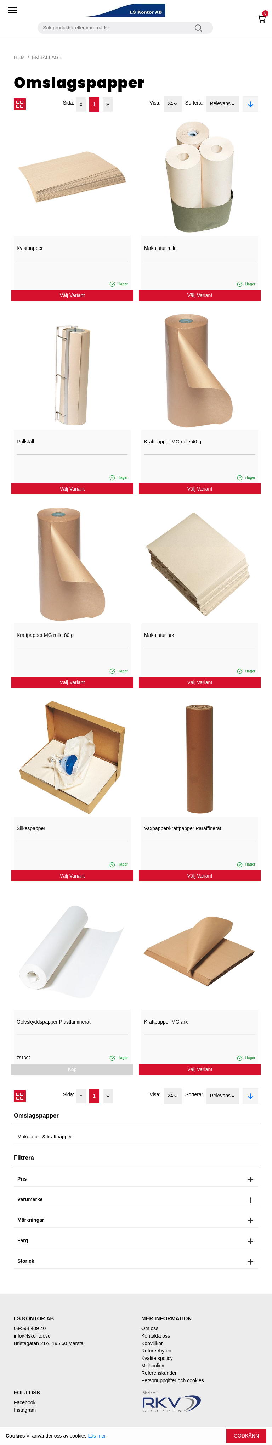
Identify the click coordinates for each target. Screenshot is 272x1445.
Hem (19, 57)
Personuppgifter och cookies (172, 1380)
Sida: (68, 103)
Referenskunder (159, 1373)
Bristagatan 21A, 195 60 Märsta (49, 1343)
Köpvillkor (152, 1343)
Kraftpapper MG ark (166, 1022)
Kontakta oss (155, 1336)
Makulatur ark (159, 635)
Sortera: (194, 103)
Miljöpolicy (152, 1365)
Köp (72, 1069)
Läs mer (97, 1436)
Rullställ (25, 441)
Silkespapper (31, 828)
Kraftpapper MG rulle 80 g (45, 635)
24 (173, 104)
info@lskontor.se (32, 1336)
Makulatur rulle (160, 248)
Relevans (223, 104)
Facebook (24, 1402)
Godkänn (246, 1436)
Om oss (149, 1328)
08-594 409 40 (30, 1328)
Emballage (47, 57)
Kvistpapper (30, 248)
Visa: (154, 103)
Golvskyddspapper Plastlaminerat (54, 1022)
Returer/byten (156, 1351)
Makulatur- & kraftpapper (44, 1136)
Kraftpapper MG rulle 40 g (172, 441)
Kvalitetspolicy (157, 1358)
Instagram (25, 1410)
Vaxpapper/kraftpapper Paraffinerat (182, 828)
